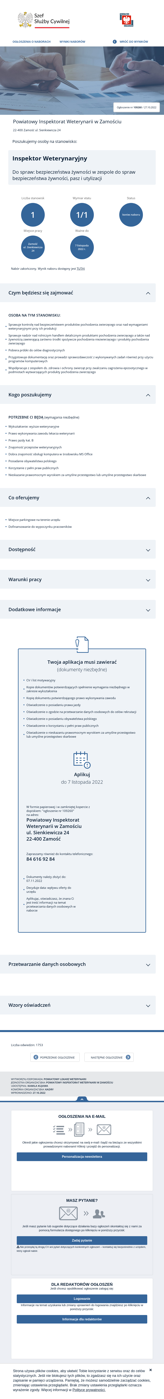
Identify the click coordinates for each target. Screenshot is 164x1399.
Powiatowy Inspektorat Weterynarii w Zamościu (67, 121)
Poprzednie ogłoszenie (57, 1058)
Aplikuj (82, 778)
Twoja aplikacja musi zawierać (82, 666)
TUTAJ (81, 269)
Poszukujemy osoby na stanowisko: (44, 141)
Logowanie (82, 1299)
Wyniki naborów (72, 41)
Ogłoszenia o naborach (31, 41)
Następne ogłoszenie (107, 1058)
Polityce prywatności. (89, 1390)
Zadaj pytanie (82, 1241)
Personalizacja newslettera (82, 1157)
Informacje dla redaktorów (82, 1320)
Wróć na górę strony (82, 1099)
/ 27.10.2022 (136, 107)
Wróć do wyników (134, 41)
